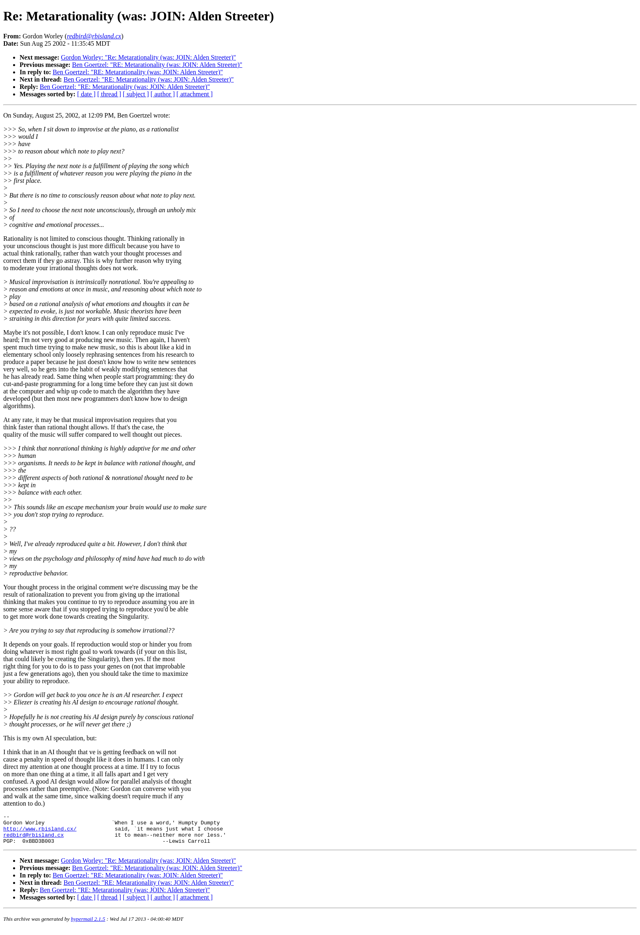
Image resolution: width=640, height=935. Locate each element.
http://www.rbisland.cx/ (39, 832)
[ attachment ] (194, 94)
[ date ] (86, 94)
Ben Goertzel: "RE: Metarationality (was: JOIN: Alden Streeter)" (157, 64)
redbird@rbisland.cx (33, 839)
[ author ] (163, 94)
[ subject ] (136, 94)
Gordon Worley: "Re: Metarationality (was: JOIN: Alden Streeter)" (148, 57)
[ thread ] (109, 94)
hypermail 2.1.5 (88, 925)
